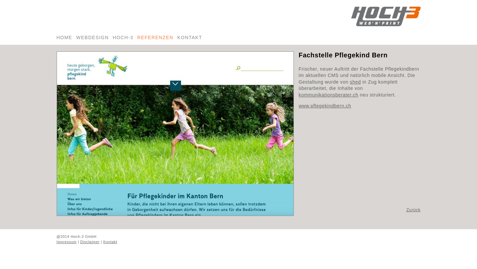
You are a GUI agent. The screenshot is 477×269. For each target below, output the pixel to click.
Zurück (413, 210)
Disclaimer (89, 242)
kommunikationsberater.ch (328, 95)
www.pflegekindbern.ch (325, 105)
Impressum (67, 242)
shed (355, 82)
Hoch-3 (123, 37)
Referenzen (155, 37)
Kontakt (189, 37)
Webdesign (92, 37)
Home (65, 37)
